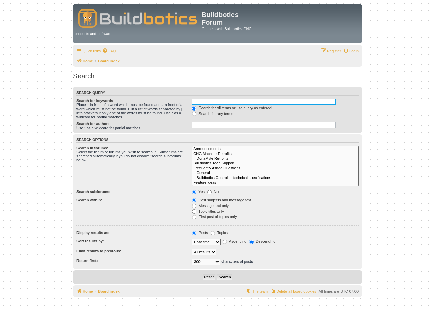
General (275, 173)
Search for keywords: (95, 101)
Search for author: (92, 124)
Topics (219, 233)
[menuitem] (109, 51)
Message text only (210, 205)
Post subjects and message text (221, 200)
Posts (200, 233)
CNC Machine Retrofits (275, 154)
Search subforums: (93, 192)
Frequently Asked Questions (275, 168)
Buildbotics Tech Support (275, 163)
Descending (262, 241)
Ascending (234, 241)
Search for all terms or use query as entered (232, 108)
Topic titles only (208, 211)
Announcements (275, 149)
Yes (198, 192)
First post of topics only (214, 217)
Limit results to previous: (98, 251)
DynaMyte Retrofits (275, 158)
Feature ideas (275, 182)
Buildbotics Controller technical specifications (275, 178)
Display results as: (92, 233)
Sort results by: (90, 241)
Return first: (87, 261)
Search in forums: (92, 148)
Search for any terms (212, 114)
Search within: (89, 200)
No (213, 192)
